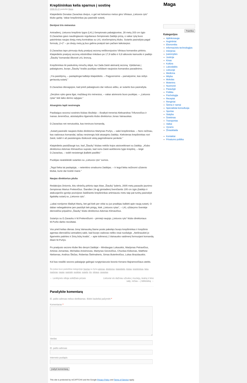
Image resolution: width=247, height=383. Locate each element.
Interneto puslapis (59, 357)
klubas (129, 269)
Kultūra (169, 63)
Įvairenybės (172, 54)
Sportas (86, 269)
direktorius (110, 269)
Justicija (170, 57)
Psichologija (172, 95)
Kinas (169, 60)
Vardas (53, 338)
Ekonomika (171, 44)
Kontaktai (170, 136)
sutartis (85, 272)
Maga (169, 4)
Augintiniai (171, 41)
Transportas (172, 120)
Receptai (170, 98)
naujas (61, 272)
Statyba (170, 114)
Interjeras (170, 51)
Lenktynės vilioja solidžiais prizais (68, 278)
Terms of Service (121, 380)
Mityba (169, 76)
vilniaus (96, 272)
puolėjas (77, 272)
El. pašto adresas (58, 348)
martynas (54, 272)
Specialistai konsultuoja (177, 108)
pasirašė (69, 272)
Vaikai (169, 124)
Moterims (170, 82)
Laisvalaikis (172, 66)
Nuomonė (171, 86)
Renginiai (170, 101)
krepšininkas (138, 269)
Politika (169, 92)
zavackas (104, 272)
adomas (101, 269)
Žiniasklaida (172, 130)
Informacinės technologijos (179, 47)
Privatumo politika (175, 139)
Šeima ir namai (173, 105)
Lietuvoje (170, 70)
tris (90, 272)
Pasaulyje (171, 89)
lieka (146, 269)
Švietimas (171, 117)
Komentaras (56, 304)
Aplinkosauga (172, 38)
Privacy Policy (103, 380)
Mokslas (170, 79)
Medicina (170, 73)
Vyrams (170, 127)
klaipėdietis (120, 269)
